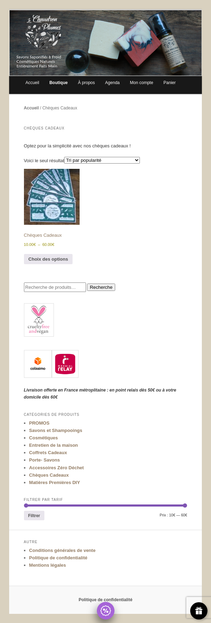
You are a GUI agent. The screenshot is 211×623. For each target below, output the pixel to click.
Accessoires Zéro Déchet (56, 467)
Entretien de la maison (53, 445)
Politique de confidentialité (58, 557)
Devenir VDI (36, 96)
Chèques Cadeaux (49, 475)
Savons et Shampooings (55, 430)
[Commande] (102, 160)
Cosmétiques (43, 437)
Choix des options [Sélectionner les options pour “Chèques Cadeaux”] (48, 259)
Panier (169, 82)
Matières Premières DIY (54, 482)
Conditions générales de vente (62, 550)
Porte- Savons (44, 460)
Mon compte (141, 82)
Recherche (101, 287)
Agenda (112, 82)
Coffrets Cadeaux (48, 452)
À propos (86, 82)
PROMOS (39, 423)
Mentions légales (47, 565)
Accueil (32, 82)
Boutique (58, 82)
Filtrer (34, 515)
